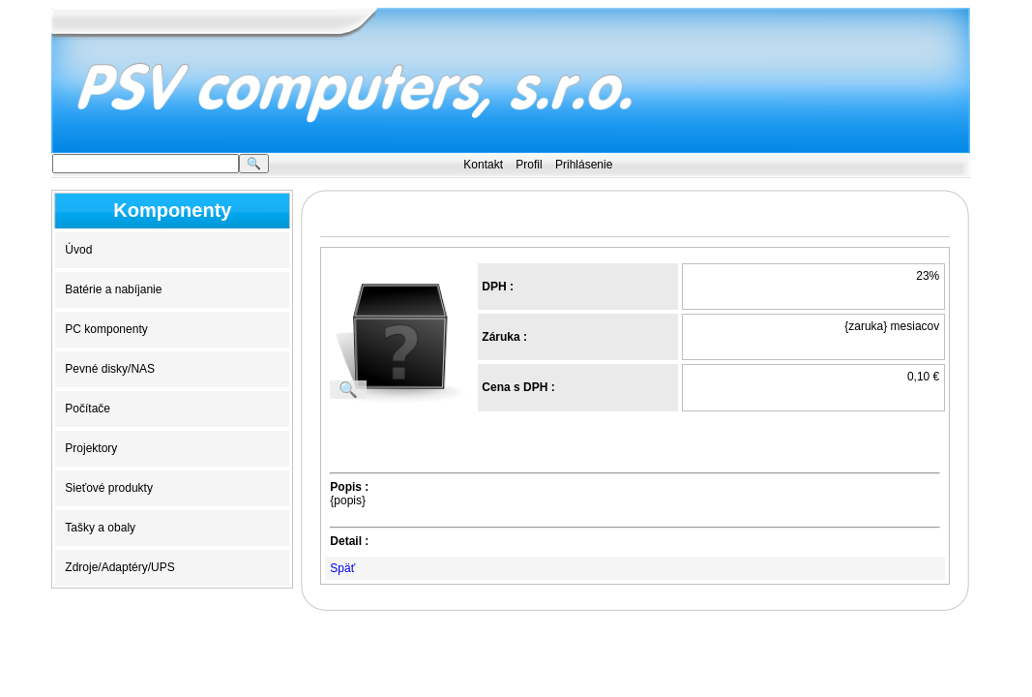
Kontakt (483, 164)
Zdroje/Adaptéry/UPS (119, 567)
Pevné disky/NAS (110, 369)
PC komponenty (106, 329)
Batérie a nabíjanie (113, 289)
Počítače (87, 408)
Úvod (78, 250)
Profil (529, 164)
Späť (342, 568)
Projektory (91, 448)
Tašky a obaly (100, 527)
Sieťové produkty (109, 488)
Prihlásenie (583, 164)
